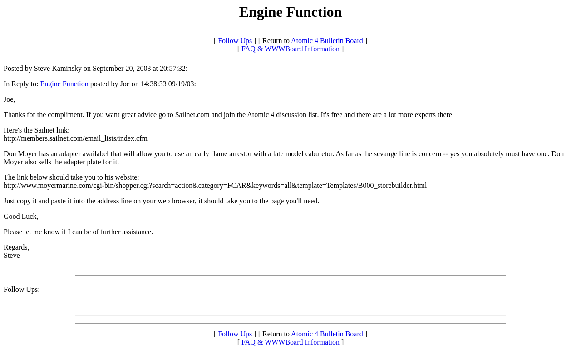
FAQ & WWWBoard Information (290, 49)
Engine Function (64, 84)
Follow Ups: (22, 289)
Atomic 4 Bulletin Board (327, 40)
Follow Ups (235, 40)
